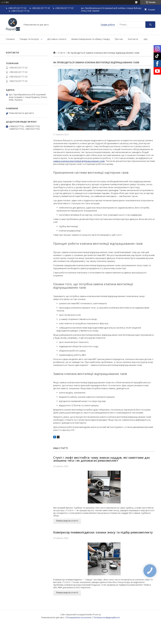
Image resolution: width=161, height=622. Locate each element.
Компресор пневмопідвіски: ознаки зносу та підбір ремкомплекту (103, 532)
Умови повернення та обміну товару (90, 39)
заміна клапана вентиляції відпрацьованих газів (79, 161)
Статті (61, 52)
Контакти (133, 39)
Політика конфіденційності (107, 617)
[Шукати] (150, 24)
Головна (10, 39)
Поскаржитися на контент (79, 617)
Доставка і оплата (56, 39)
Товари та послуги (29, 39)
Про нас (119, 39)
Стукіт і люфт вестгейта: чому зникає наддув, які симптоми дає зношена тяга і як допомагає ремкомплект (101, 459)
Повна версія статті (67, 520)
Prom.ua (97, 614)
